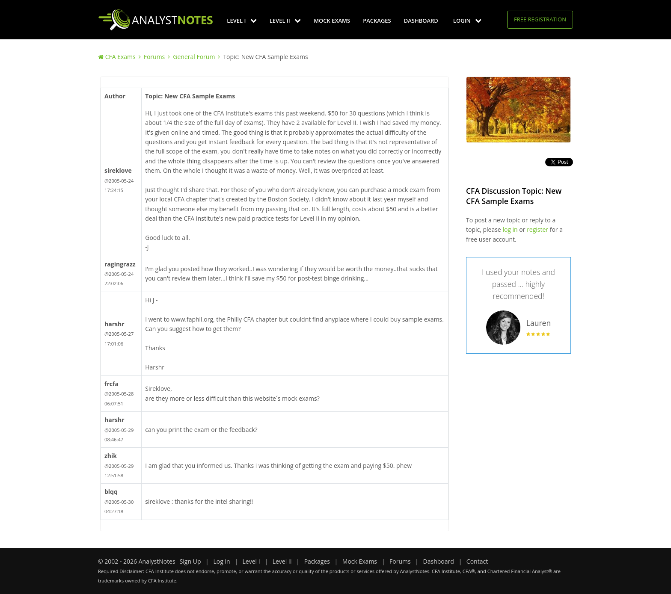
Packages (377, 20)
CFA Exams (120, 57)
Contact (477, 561)
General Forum (194, 57)
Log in (221, 561)
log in (509, 229)
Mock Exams (332, 20)
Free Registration (540, 19)
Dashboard (421, 20)
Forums (154, 57)
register (537, 229)
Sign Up (190, 561)
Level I (241, 20)
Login (467, 20)
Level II (285, 20)
